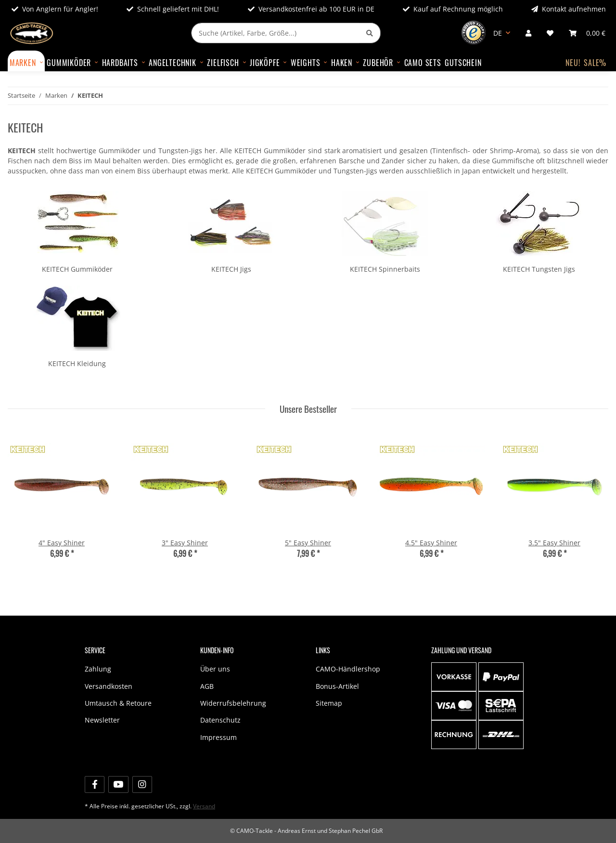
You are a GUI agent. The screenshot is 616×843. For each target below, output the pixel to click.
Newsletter (102, 719)
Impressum (218, 737)
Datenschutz (220, 719)
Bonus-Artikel (337, 686)
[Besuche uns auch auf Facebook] (94, 784)
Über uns (215, 668)
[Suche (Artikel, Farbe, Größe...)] (275, 33)
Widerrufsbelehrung (233, 703)
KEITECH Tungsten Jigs (539, 269)
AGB (207, 686)
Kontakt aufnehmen (568, 8)
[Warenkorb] (587, 33)
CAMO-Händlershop (348, 668)
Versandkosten (108, 686)
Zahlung (98, 668)
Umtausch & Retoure (118, 703)
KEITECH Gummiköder (77, 269)
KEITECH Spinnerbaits (385, 269)
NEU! (572, 62)
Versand (204, 806)
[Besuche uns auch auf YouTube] (118, 784)
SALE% (595, 62)
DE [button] (497, 33)
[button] (528, 33)
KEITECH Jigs (231, 269)
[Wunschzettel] (550, 33)
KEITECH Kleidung (77, 363)
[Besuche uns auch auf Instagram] (142, 784)
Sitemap (329, 703)
